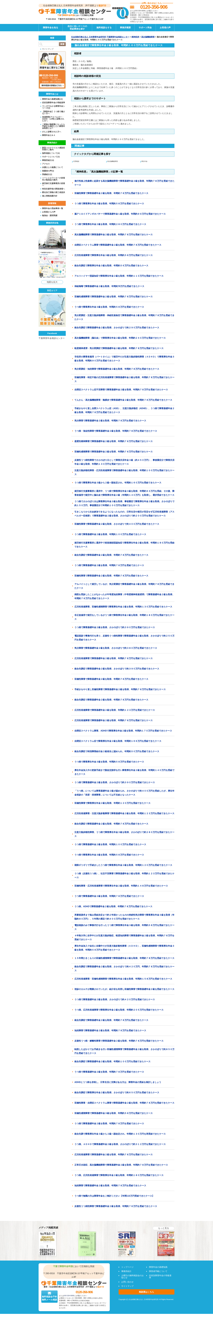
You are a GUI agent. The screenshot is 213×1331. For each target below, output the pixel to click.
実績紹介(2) (47, 174)
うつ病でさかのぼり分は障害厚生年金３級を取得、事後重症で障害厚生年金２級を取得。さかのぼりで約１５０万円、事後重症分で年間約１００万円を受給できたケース (124, 503)
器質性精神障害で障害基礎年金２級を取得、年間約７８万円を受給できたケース (113, 441)
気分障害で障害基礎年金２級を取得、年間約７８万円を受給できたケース (110, 421)
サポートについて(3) (51, 157)
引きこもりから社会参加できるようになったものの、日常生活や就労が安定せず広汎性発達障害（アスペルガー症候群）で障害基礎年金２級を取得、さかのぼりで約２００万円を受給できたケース (124, 514)
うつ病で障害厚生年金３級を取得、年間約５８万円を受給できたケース (109, 204)
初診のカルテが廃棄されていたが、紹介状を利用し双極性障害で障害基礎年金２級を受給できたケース (124, 989)
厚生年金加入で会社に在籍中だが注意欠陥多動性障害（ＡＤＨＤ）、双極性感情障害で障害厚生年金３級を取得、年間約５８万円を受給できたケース (124, 948)
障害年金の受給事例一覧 (52, 208)
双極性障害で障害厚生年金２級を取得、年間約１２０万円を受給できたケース (112, 803)
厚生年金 (145, 161)
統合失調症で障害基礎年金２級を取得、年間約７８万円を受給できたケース (111, 555)
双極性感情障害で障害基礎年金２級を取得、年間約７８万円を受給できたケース (113, 297)
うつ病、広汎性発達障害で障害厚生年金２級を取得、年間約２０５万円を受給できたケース (119, 1010)
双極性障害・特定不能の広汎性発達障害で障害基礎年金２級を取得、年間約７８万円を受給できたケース (124, 379)
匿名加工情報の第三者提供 (53, 192)
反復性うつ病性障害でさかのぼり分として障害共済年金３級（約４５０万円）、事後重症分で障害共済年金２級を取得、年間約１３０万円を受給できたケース (124, 462)
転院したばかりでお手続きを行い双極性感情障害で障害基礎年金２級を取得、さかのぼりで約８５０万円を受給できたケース (124, 1051)
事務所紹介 (126, 1271)
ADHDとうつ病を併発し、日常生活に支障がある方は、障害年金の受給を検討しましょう (117, 1082)
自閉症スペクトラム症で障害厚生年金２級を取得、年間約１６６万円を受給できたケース (117, 741)
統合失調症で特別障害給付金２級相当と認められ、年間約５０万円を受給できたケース (116, 752)
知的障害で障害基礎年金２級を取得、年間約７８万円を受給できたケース (110, 1031)
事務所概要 (125, 27)
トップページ (127, 1267)
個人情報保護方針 (49, 196)
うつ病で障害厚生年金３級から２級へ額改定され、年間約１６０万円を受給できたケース (117, 483)
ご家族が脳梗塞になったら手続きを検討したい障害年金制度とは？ (53, 126)
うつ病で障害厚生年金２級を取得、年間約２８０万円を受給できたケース (110, 224)
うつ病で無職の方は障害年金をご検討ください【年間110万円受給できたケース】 (114, 1196)
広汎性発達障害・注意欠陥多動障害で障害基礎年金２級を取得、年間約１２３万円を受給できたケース (124, 814)
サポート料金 (145, 27)
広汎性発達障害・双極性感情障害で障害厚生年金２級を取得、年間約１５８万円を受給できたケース (123, 979)
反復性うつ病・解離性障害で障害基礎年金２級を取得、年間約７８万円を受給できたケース (119, 1041)
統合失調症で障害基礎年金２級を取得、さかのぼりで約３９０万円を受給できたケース (116, 669)
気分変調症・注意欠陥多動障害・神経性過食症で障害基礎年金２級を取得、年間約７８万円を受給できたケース (124, 317)
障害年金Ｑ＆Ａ (48, 135)
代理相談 (77, 161)
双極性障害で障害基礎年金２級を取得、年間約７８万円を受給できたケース (111, 193)
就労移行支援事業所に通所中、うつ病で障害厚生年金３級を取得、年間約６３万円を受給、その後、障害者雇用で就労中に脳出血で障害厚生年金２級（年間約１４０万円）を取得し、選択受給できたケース (124, 493)
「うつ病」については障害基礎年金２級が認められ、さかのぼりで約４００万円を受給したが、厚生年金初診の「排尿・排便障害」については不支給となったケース (124, 793)
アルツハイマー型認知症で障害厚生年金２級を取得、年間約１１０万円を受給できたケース (119, 276)
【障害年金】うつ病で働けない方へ (53, 112)
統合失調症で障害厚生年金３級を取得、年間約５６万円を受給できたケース (111, 266)
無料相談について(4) (51, 153)
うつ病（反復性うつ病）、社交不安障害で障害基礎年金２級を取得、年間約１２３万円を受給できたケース (124, 875)
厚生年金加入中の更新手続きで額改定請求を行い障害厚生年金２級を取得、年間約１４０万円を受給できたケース (124, 772)
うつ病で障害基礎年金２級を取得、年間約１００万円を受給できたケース (110, 534)
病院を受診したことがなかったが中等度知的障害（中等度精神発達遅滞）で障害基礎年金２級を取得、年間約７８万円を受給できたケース (124, 596)
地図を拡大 (52, 282)
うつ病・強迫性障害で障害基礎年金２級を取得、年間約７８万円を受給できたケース (115, 431)
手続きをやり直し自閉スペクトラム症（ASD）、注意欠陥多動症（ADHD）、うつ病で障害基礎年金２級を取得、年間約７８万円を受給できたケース (124, 410)
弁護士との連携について (52, 167)
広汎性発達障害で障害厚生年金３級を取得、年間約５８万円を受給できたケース (113, 255)
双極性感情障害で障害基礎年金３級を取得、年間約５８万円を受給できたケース (113, 1113)
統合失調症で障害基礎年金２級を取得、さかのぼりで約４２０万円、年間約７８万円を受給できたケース (124, 968)
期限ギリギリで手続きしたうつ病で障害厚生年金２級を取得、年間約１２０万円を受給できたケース (123, 865)
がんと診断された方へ (51, 132)
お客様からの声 (48, 212)
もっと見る (163, 1228)
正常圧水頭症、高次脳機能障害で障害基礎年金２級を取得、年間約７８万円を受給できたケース (121, 1165)
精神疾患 (135, 37)
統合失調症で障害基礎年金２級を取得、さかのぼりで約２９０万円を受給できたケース (116, 328)
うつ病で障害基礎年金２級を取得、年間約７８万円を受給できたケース (109, 565)
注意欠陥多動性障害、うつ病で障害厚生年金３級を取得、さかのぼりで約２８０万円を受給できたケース (124, 834)
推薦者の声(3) (48, 171)
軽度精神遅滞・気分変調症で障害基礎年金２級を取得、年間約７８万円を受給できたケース (119, 348)
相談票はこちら (146, 1292)
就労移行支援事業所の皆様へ (53, 184)
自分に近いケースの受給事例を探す (77, 27)
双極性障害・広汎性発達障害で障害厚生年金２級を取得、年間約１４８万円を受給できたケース (121, 886)
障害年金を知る (50, 27)
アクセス (46, 164)
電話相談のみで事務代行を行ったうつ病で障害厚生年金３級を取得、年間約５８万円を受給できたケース (124, 927)
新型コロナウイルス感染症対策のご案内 (53, 149)
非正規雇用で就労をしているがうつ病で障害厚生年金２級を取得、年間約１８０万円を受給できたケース (124, 617)
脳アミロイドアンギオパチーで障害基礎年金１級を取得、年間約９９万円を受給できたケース (120, 214)
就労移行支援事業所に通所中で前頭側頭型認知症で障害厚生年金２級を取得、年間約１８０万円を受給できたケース (124, 545)
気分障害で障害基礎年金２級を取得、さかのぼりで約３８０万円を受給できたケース (115, 648)
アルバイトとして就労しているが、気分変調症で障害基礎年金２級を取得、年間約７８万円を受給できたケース (124, 586)
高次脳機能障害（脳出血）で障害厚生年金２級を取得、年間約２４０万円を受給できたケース (120, 338)
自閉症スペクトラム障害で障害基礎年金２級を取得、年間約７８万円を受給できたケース (117, 245)
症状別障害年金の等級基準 (53, 102)
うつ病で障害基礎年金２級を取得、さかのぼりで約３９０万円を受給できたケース (114, 627)
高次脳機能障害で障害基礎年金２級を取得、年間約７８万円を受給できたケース (113, 235)
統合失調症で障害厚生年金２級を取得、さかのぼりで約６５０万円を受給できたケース (116, 1093)
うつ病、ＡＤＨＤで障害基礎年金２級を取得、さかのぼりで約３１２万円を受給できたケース (120, 1144)
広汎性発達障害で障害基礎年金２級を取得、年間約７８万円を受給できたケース (113, 658)
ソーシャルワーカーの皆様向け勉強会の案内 (53, 179)
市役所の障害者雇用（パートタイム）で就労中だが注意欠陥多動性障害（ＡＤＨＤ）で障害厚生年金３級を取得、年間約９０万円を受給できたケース (124, 359)
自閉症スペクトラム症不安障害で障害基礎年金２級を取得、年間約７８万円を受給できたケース (121, 390)
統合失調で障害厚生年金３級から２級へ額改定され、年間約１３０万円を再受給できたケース (120, 1134)
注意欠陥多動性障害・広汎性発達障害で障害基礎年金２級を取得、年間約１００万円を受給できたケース (124, 472)
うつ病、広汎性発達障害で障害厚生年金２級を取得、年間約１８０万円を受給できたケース (119, 1175)
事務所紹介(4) (48, 160)
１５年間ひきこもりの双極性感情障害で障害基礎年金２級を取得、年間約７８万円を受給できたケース (124, 958)
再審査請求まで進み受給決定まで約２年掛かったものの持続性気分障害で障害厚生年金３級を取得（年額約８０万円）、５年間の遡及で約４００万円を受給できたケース (124, 917)
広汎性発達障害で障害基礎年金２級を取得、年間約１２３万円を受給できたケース (114, 710)
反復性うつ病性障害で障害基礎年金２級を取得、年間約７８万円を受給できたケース (115, 1206)
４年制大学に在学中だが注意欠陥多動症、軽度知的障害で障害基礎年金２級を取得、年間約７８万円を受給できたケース (124, 937)
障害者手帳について (158, 1271)
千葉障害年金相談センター (52, 338)
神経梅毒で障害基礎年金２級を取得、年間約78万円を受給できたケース (109, 286)
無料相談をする (104, 27)
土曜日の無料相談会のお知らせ (132, 1276)
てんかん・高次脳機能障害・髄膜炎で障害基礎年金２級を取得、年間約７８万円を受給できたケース (123, 400)
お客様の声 (165, 27)
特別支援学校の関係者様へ (53, 189)
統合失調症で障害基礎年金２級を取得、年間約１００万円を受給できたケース (112, 1062)
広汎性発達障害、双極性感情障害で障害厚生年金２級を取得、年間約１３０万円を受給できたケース (123, 607)
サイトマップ (48, 49)
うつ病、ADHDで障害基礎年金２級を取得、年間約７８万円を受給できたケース (113, 907)
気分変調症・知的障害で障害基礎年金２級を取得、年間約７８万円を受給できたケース (116, 369)
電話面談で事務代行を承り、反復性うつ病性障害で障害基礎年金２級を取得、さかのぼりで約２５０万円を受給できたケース (124, 638)
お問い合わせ (127, 1282)
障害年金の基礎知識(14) (52, 99)
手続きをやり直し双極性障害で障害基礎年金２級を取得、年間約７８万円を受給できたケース (120, 689)
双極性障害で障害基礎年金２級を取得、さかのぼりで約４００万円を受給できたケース (116, 524)
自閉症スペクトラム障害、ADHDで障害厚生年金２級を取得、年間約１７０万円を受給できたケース (123, 731)
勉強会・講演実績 (49, 215)
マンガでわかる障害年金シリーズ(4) (53, 107)
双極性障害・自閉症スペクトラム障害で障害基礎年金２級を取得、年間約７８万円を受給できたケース (124, 1103)
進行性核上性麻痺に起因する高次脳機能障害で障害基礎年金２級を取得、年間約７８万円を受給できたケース (124, 183)
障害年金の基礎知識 (158, 1267)
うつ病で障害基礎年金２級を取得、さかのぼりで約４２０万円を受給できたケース (114, 1000)
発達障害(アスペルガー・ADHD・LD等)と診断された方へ (53, 119)
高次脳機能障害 (148, 37)
